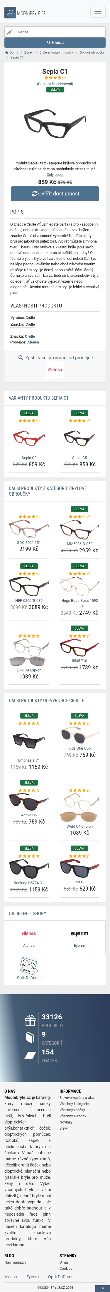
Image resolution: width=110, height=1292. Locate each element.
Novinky (66, 1122)
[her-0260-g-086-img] (29, 586)
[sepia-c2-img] (29, 438)
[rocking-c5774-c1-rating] (29, 856)
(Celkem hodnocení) (55, 84)
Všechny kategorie (74, 1104)
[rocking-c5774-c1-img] (29, 869)
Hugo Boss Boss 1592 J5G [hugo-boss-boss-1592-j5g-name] (79, 603)
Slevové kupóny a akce (77, 1098)
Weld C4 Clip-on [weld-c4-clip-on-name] (80, 826)
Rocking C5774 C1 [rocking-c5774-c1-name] (29, 883)
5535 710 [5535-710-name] (79, 661)
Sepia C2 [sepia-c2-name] (29, 458)
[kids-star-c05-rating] (80, 723)
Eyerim (32, 1276)
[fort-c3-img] (80, 868)
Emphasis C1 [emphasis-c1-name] (29, 760)
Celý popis (55, 174)
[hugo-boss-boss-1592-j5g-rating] (80, 574)
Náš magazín (15, 1262)
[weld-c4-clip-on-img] (80, 807)
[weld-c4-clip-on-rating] (80, 790)
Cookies (66, 1269)
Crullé (30, 336)
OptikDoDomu (61, 1276)
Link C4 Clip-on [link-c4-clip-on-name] (29, 670)
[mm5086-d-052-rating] (80, 517)
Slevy (64, 1128)
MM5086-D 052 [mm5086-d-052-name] (79, 544)
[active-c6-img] (29, 802)
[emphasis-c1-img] (29, 741)
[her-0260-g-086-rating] (29, 574)
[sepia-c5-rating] (80, 421)
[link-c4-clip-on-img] (29, 652)
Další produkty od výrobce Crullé (46, 700)
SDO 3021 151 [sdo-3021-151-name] (29, 542)
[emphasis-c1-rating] (29, 723)
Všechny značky (72, 1110)
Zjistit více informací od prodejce (54, 367)
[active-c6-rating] (29, 790)
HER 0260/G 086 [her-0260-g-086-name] (29, 600)
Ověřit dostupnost (55, 193)
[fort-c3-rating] (80, 856)
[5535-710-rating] (80, 636)
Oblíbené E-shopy (27, 913)
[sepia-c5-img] (80, 438)
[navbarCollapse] (98, 12)
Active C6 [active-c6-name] (29, 815)
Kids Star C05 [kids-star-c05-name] (79, 748)
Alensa (33, 342)
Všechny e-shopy (73, 1116)
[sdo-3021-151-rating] (29, 517)
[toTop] (102, 1288)
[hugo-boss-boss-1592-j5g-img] (80, 586)
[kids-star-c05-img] (80, 735)
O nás (64, 1262)
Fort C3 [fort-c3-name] (79, 882)
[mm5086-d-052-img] (80, 530)
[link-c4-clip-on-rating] (29, 636)
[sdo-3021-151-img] (29, 529)
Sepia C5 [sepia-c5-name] (79, 458)
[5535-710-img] (80, 648)
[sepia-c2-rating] (29, 421)
